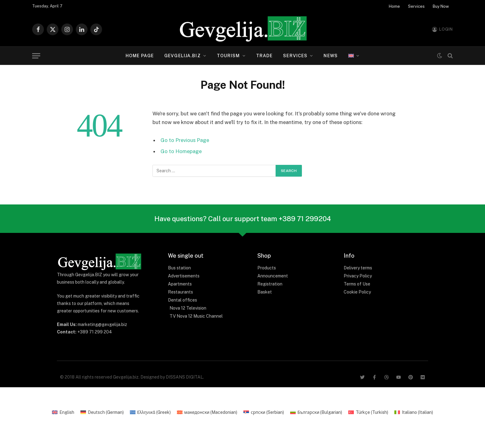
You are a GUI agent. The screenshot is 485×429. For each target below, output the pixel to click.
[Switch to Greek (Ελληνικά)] (150, 412)
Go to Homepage (181, 151)
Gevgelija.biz (182, 55)
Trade (264, 55)
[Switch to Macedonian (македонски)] (207, 412)
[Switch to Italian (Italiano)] (413, 412)
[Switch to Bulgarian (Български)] (316, 412)
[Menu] (36, 56)
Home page (140, 55)
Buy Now (441, 6)
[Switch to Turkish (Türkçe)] (368, 412)
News (330, 55)
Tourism (228, 55)
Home (394, 6)
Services (416, 6)
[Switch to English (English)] (63, 412)
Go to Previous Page (185, 140)
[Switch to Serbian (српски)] (263, 412)
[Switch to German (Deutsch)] (102, 412)
